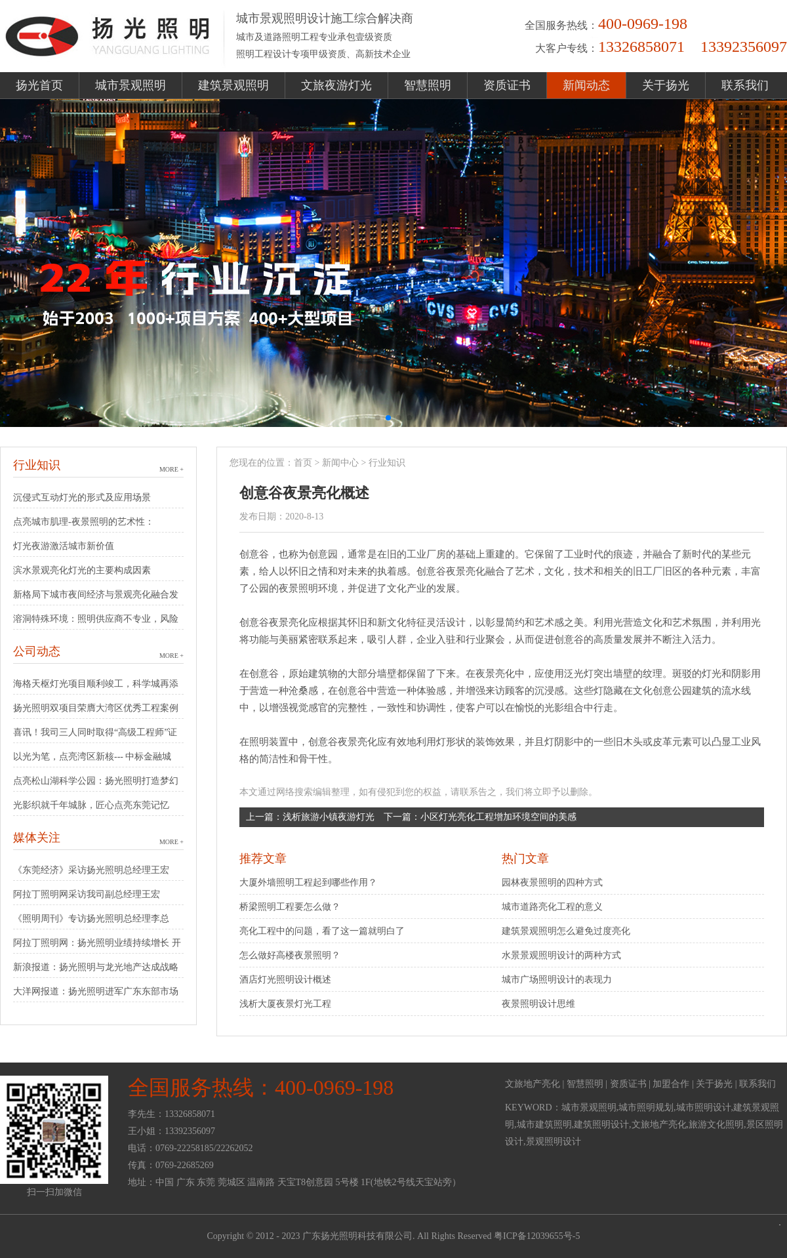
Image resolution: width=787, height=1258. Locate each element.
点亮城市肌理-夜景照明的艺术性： (83, 522)
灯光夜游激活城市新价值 (63, 546)
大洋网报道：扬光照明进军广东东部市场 (95, 991)
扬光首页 (39, 85)
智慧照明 (427, 85)
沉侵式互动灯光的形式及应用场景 (82, 497)
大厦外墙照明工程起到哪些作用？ (308, 882)
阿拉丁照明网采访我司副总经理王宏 (86, 894)
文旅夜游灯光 (336, 85)
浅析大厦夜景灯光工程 (285, 1004)
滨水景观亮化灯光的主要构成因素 (82, 570)
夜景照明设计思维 (538, 1004)
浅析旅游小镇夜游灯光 (328, 817)
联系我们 (745, 85)
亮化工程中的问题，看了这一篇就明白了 (322, 931)
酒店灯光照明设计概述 (285, 979)
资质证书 (507, 85)
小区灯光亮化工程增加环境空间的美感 (498, 817)
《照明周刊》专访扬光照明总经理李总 (91, 918)
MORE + (171, 469)
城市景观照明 (130, 85)
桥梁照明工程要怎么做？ (289, 907)
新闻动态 (586, 85)
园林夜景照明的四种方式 (552, 882)
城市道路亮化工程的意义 (552, 907)
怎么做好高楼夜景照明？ (289, 955)
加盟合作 (671, 1084)
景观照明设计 (553, 1141)
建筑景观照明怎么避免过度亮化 (566, 931)
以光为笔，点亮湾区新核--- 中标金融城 (92, 756)
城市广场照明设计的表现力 (557, 979)
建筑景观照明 (233, 85)
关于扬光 (665, 85)
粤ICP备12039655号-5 (537, 1236)
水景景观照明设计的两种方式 (561, 955)
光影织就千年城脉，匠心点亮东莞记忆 (91, 805)
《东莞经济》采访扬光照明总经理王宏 (91, 870)
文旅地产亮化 (532, 1084)
